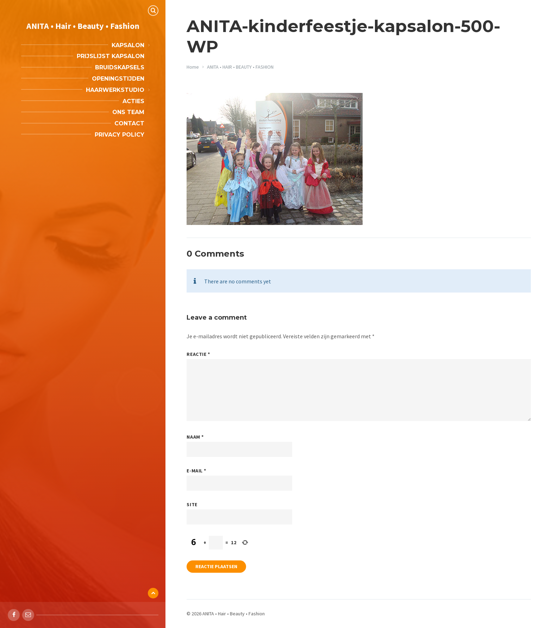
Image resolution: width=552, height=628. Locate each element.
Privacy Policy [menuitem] (119, 134)
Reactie (198, 354)
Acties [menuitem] (133, 101)
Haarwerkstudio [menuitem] (115, 90)
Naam (195, 437)
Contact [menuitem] (129, 123)
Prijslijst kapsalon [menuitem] (110, 56)
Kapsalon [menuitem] (128, 45)
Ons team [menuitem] (128, 112)
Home (193, 67)
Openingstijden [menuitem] (118, 78)
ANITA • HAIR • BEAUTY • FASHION (240, 67)
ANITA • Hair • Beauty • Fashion (82, 25)
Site (192, 504)
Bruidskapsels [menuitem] (119, 67)
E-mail (196, 470)
